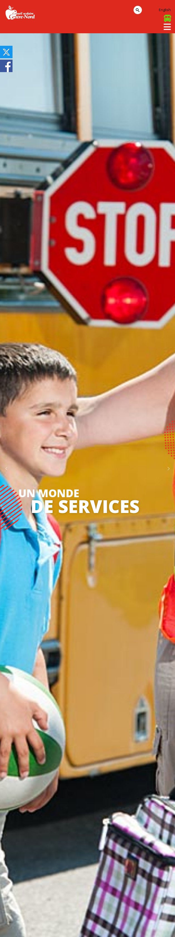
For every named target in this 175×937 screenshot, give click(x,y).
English (165, 9)
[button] (6, 468)
